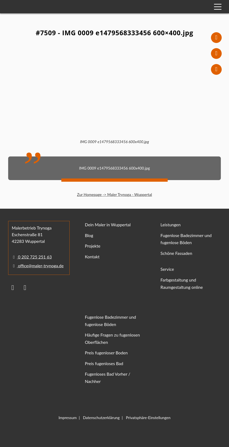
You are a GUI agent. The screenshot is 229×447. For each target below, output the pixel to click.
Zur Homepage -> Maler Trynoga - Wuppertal (114, 194)
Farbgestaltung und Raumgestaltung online (181, 283)
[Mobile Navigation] (217, 7)
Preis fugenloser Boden (106, 352)
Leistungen (170, 224)
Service (167, 269)
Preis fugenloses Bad (104, 363)
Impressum (67, 417)
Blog (89, 235)
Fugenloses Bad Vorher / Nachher (107, 378)
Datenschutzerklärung (101, 417)
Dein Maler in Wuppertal (108, 224)
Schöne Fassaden (176, 253)
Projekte (92, 245)
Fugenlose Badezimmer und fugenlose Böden (186, 239)
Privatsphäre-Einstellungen (148, 417)
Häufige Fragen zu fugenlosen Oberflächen (112, 338)
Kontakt (92, 256)
